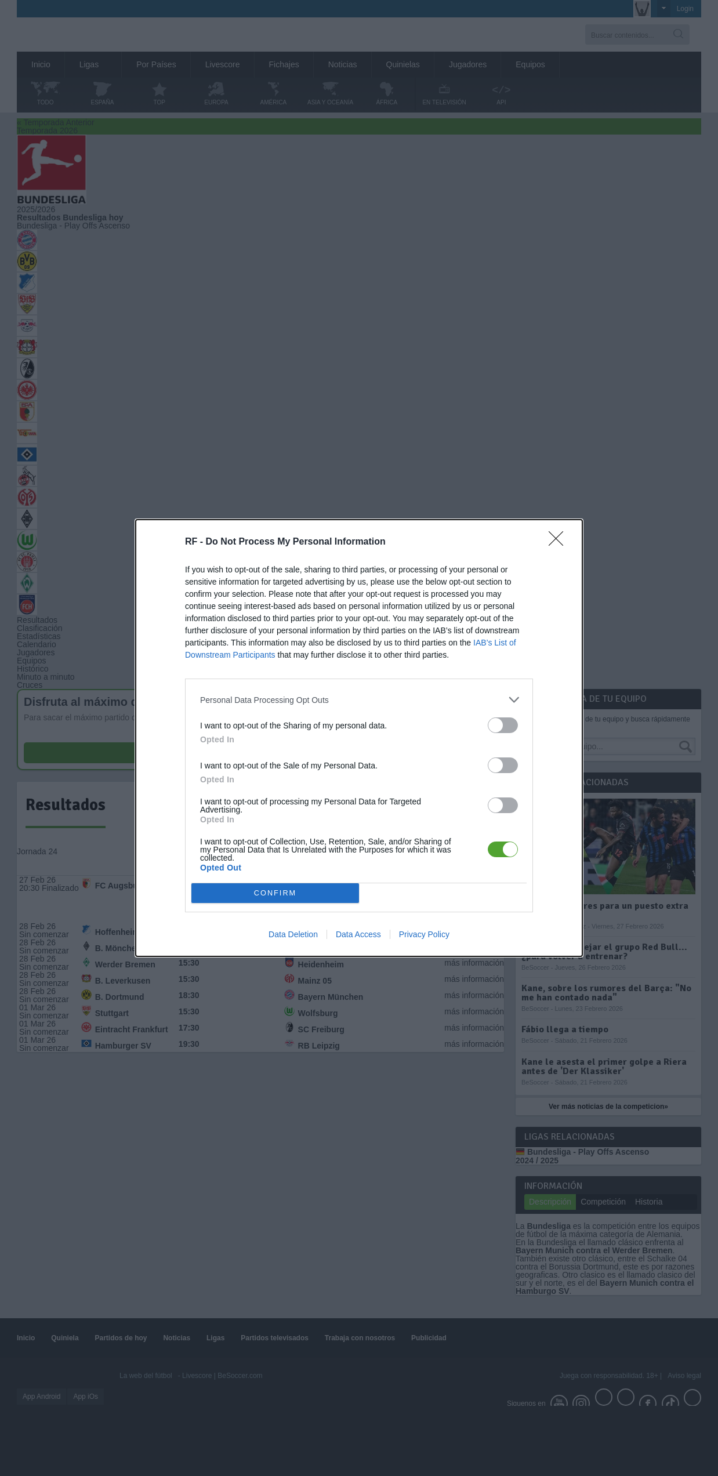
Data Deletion (293, 934)
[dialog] (359, 738)
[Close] (560, 542)
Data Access (358, 934)
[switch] (503, 725)
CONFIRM (275, 893)
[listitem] (359, 700)
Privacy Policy (424, 934)
